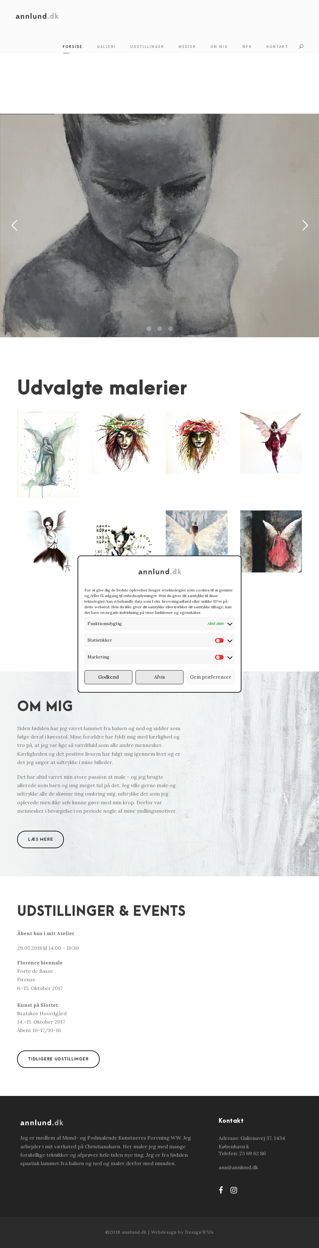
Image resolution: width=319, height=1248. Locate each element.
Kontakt (277, 46)
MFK (247, 46)
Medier (187, 46)
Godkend (108, 677)
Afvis (159, 677)
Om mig (219, 46)
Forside (73, 46)
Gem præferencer (210, 677)
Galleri (106, 46)
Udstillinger (147, 46)
